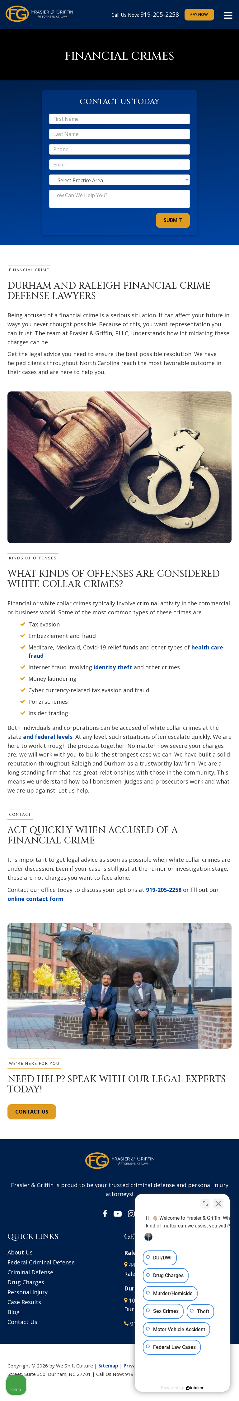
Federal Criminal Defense (41, 1262)
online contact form (35, 898)
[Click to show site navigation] (228, 16)
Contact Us (22, 1322)
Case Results (24, 1302)
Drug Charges (25, 1282)
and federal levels (48, 736)
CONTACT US (31, 1111)
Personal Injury (27, 1292)
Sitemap (108, 1366)
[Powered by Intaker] (186, 1388)
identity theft (113, 667)
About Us (20, 1252)
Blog (13, 1312)
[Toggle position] (205, 1203)
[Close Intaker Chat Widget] (218, 1203)
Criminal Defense (30, 1272)
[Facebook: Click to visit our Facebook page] (105, 1214)
